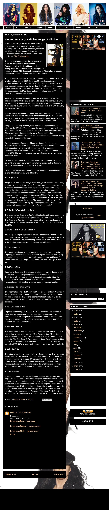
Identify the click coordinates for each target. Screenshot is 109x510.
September (78, 338)
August (76, 341)
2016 (76, 317)
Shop (98, 27)
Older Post (59, 474)
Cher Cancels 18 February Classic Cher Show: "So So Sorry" (91, 110)
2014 (76, 324)
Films (50, 27)
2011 (76, 370)
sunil (12, 413)
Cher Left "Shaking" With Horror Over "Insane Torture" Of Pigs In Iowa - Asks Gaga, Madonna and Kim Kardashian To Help (92, 185)
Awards (79, 27)
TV (59, 27)
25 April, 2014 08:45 (23, 413)
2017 (76, 314)
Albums (28, 27)
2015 (76, 321)
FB (89, 27)
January (76, 358)
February (77, 355)
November (77, 331)
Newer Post (10, 474)
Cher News (87, 208)
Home (35, 474)
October (76, 334)
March (76, 351)
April (75, 348)
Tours (68, 27)
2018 (76, 310)
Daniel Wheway (19, 399)
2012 (76, 366)
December (77, 327)
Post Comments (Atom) (40, 483)
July (75, 345)
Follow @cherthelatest (91, 217)
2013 (76, 363)
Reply (12, 434)
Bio (17, 27)
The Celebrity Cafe (21, 56)
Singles (39, 27)
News (8, 27)
